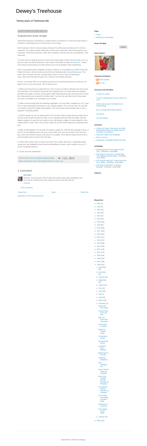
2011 (99, 249)
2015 (99, 237)
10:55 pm (27, 183)
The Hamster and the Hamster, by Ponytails (103, 389)
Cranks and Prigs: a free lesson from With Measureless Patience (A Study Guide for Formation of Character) (110, 130)
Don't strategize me (102, 364)
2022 (99, 216)
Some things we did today (102, 411)
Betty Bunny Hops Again (104, 37)
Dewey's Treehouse (39, 11)
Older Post (84, 192)
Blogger (83, 440)
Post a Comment (27, 188)
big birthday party (74, 72)
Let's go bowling (102, 118)
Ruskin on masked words (102, 331)
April (100, 297)
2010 (99, 252)
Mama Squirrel (104, 80)
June (100, 291)
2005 (99, 420)
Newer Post (22, 192)
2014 (99, 240)
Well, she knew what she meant (103, 319)
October (102, 277)
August (101, 285)
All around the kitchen (103, 342)
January (102, 417)
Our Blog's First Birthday (102, 348)
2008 (99, 258)
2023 (99, 213)
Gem (25, 175)
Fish (34, 161)
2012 (99, 246)
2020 (99, 222)
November (102, 272)
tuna (61, 161)
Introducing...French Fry (103, 405)
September (102, 280)
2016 (99, 234)
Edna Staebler (28, 161)
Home (53, 192)
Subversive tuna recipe (103, 307)
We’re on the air (102, 137)
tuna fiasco (74, 62)
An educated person (102, 337)
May (100, 294)
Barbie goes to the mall (103, 354)
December (102, 267)
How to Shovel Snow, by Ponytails (103, 371)
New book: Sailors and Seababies (108, 135)
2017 (99, 231)
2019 (99, 225)
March (101, 300)
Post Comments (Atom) (35, 196)
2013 (99, 243)
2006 (99, 264)
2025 (99, 207)
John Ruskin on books (102, 325)
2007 (99, 261)
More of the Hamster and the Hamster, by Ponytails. (103, 380)
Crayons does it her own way (103, 313)
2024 (99, 210)
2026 (99, 203)
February (102, 303)
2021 (99, 219)
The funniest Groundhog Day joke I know (103, 398)
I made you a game (103, 94)
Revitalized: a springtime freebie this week (111, 140)
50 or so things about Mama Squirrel (109, 110)
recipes (57, 161)
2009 (99, 255)
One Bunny (100, 114)
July (100, 288)
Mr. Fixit (102, 83)
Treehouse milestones (103, 359)
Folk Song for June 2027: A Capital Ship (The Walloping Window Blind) (110, 155)
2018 (99, 228)
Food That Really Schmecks (45, 161)
